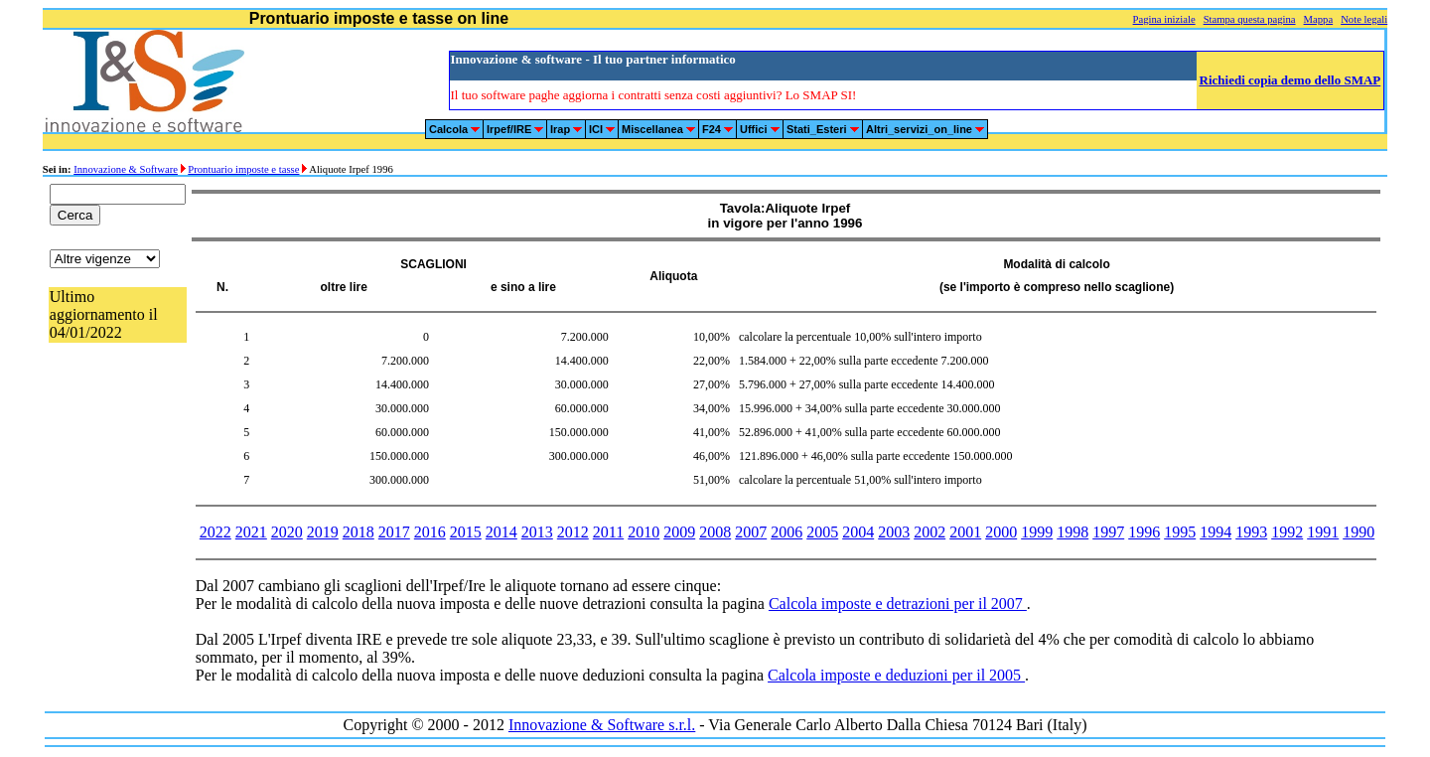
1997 (1108, 532)
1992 (1287, 532)
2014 (501, 532)
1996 (1144, 532)
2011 (608, 532)
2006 (786, 532)
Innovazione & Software (125, 169)
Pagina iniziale (1164, 19)
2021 (251, 532)
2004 (858, 532)
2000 (1001, 532)
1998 (1072, 532)
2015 (466, 532)
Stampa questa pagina (1250, 19)
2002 (929, 532)
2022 (215, 532)
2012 (573, 532)
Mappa (1319, 19)
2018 (358, 532)
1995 (1180, 532)
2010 (643, 532)
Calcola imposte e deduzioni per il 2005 (896, 675)
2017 (394, 532)
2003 (894, 532)
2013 (537, 532)
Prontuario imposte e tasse (243, 169)
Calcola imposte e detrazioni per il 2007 (898, 603)
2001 (965, 532)
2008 (715, 532)
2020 (287, 532)
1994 (1215, 532)
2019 (323, 532)
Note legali (1364, 19)
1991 (1323, 532)
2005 (822, 532)
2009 (679, 532)
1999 (1037, 532)
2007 (751, 532)
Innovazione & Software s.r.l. (601, 724)
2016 (430, 532)
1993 (1251, 532)
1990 (1358, 532)
